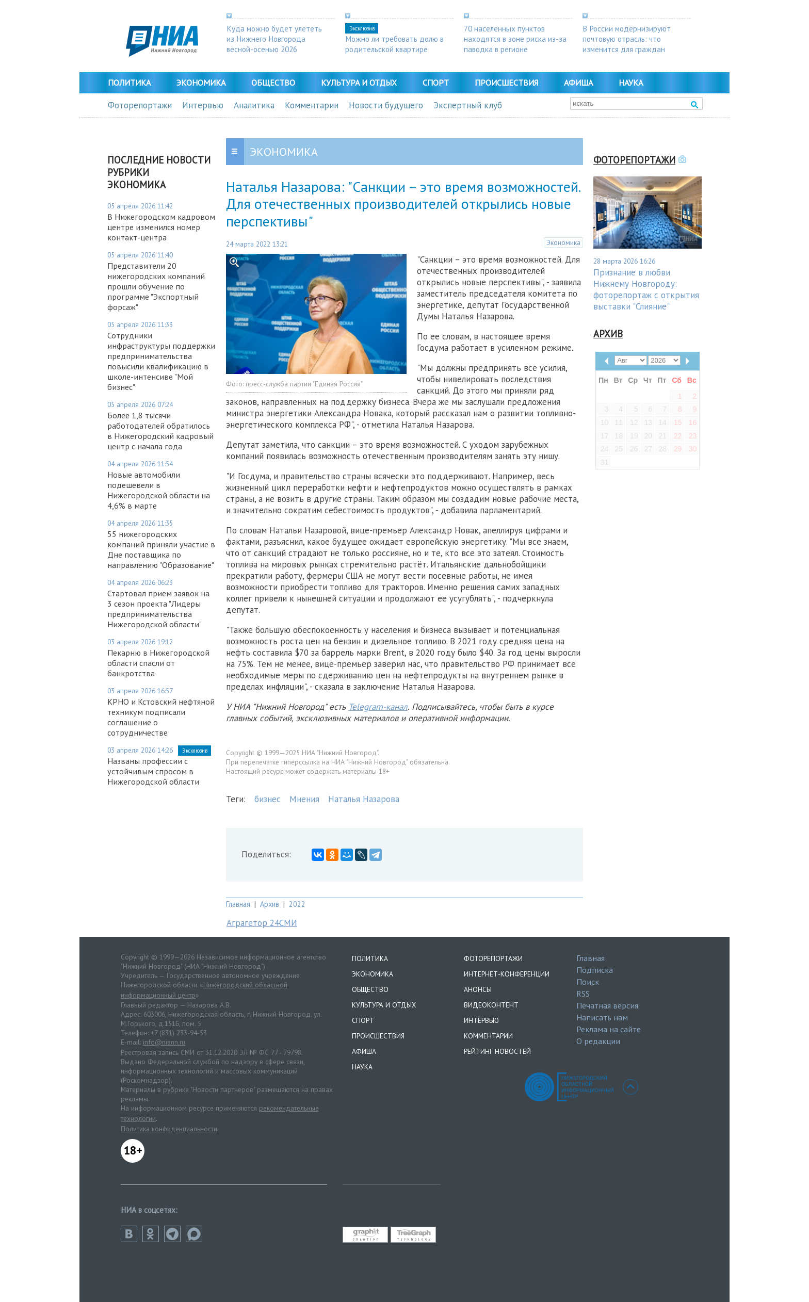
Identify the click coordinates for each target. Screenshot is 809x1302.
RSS (583, 993)
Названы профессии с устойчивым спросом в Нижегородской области (153, 771)
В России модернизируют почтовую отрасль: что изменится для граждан (627, 38)
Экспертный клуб (467, 105)
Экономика (200, 82)
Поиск (587, 981)
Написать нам (602, 1017)
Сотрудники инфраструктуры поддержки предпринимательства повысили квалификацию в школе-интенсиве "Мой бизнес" (161, 361)
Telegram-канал (378, 706)
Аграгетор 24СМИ (261, 923)
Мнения (304, 799)
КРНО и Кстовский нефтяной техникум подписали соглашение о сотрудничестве (161, 717)
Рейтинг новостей (497, 1051)
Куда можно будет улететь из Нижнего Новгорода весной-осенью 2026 (274, 38)
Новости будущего (386, 105)
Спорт (436, 82)
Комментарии (311, 105)
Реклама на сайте (608, 1029)
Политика (129, 82)
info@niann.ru (164, 1042)
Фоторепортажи (140, 105)
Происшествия (506, 82)
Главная (238, 904)
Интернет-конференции (506, 974)
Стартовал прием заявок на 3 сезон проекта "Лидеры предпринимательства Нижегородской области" (158, 608)
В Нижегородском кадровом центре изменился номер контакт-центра (161, 226)
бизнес (267, 799)
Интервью (202, 105)
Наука (631, 82)
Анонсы (478, 989)
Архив (269, 904)
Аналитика (254, 105)
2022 (297, 904)
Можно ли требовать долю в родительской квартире (394, 44)
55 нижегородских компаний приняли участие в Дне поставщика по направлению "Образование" (161, 549)
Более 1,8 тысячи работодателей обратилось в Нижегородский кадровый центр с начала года (160, 430)
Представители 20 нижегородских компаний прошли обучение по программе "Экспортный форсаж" (156, 286)
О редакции (598, 1041)
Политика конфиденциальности (169, 1128)
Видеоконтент (491, 1005)
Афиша (578, 82)
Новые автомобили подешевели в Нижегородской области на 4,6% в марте (158, 490)
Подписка (594, 970)
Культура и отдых (359, 82)
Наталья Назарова (363, 799)
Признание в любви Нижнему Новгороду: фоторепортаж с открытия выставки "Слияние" (646, 289)
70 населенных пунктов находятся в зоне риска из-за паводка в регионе (515, 38)
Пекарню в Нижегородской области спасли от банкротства (158, 662)
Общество (273, 82)
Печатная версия (607, 1005)
